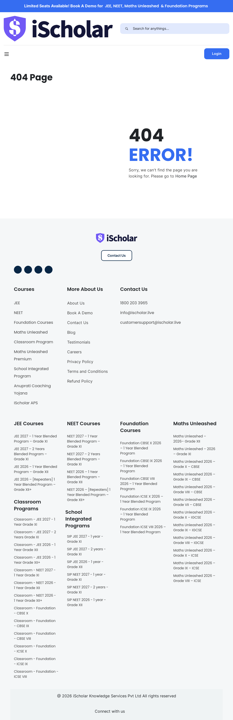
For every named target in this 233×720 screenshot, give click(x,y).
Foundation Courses (33, 322)
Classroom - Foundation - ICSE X (34, 649)
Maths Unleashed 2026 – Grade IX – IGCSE (194, 528)
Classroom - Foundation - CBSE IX (34, 623)
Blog (71, 332)
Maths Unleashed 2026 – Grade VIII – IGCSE (194, 540)
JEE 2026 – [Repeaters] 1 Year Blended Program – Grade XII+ (34, 484)
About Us (76, 303)
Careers (74, 351)
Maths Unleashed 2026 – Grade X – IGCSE (194, 515)
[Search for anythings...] (181, 28)
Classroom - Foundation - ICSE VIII (36, 674)
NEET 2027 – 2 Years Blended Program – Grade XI (83, 459)
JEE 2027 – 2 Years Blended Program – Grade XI (30, 454)
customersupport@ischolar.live (150, 322)
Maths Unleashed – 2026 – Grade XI (194, 451)
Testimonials (78, 342)
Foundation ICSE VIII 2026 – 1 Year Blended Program (143, 529)
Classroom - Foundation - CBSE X (34, 611)
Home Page (186, 176)
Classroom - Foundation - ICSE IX (34, 661)
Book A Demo (80, 312)
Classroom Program (33, 342)
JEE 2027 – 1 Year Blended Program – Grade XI (35, 439)
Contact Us (116, 255)
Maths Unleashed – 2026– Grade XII (189, 439)
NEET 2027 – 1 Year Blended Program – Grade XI (83, 441)
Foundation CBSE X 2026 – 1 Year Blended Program (140, 448)
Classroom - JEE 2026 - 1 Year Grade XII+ (34, 560)
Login (217, 53)
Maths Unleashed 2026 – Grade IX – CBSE (194, 477)
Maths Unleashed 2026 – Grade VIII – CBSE (194, 489)
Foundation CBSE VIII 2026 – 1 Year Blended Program (138, 483)
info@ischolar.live (137, 313)
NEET (18, 313)
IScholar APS (26, 403)
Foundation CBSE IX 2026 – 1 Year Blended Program (141, 465)
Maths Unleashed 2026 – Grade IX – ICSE (194, 566)
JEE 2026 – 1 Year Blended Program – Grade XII (35, 469)
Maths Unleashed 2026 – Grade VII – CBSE (194, 502)
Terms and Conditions (87, 371)
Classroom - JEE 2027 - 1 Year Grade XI (34, 522)
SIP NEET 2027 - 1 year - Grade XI (86, 577)
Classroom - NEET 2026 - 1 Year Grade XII (35, 585)
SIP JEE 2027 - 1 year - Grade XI (85, 539)
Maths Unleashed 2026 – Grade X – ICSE (194, 553)
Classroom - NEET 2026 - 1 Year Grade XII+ (35, 598)
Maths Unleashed (31, 332)
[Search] (126, 28)
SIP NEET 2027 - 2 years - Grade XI (87, 590)
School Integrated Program (31, 372)
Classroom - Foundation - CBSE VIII (34, 636)
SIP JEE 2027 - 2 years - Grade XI (86, 552)
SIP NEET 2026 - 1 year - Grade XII (86, 602)
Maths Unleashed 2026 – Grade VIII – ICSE (194, 578)
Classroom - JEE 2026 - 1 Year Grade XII (34, 547)
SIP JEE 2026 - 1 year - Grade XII (85, 564)
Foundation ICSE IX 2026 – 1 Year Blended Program (140, 514)
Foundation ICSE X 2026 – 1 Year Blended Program (141, 499)
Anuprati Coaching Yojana (32, 389)
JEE (17, 303)
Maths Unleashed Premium (31, 355)
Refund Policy (80, 381)
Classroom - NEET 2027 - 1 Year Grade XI (35, 573)
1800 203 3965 (134, 303)
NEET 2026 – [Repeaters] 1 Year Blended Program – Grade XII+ (88, 494)
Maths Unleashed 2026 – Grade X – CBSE (194, 464)
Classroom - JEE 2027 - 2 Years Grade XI (35, 535)
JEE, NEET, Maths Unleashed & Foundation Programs (156, 6)
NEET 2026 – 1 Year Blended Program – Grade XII (83, 476)
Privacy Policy (80, 361)
